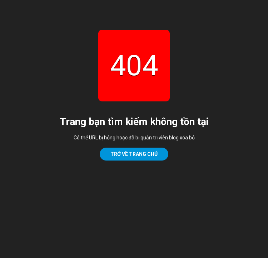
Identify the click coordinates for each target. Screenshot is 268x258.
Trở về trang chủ (134, 154)
